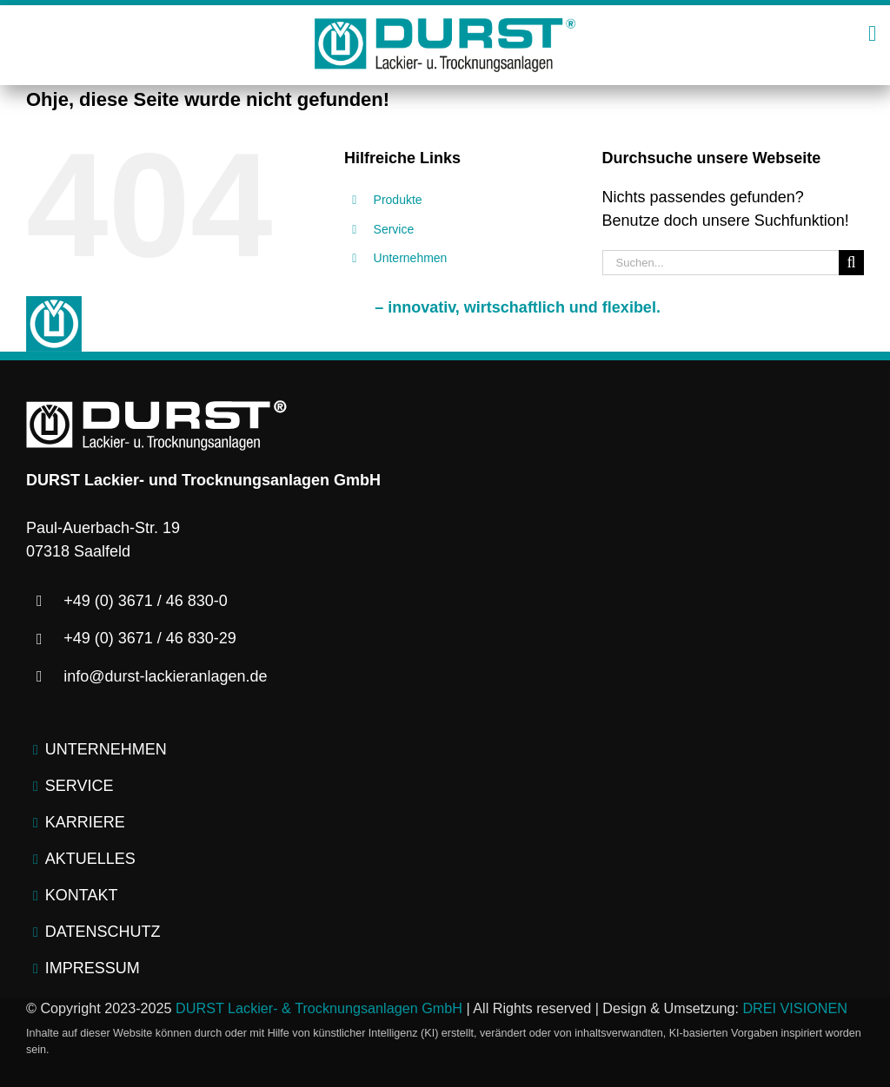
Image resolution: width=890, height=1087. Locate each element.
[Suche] (851, 262)
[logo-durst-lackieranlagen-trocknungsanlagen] (445, 26)
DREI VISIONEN (794, 1008)
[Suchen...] (720, 262)
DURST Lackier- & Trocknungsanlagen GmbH (319, 1008)
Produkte (398, 200)
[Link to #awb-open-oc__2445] (872, 33)
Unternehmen (411, 258)
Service (394, 229)
